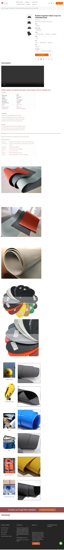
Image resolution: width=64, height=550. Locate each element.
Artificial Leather (19, 2)
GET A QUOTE (42, 54)
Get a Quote (59, 3)
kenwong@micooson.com (22, 538)
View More (36, 543)
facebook (36, 59)
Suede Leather (4, 532)
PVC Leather (3, 534)
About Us (29, 4)
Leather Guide (35, 2)
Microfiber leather (5, 528)
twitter (41, 59)
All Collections (6, 8)
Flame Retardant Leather (6, 536)
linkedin (52, 59)
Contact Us (34, 4)
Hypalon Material (18, 8)
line (38, 59)
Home (2, 8)
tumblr (49, 59)
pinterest (46, 59)
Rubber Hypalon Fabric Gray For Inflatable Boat (30, 8)
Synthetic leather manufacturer (47, 510)
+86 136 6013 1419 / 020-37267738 (23, 541)
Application (27, 2)
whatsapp (44, 59)
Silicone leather (4, 530)
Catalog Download (21, 4)
